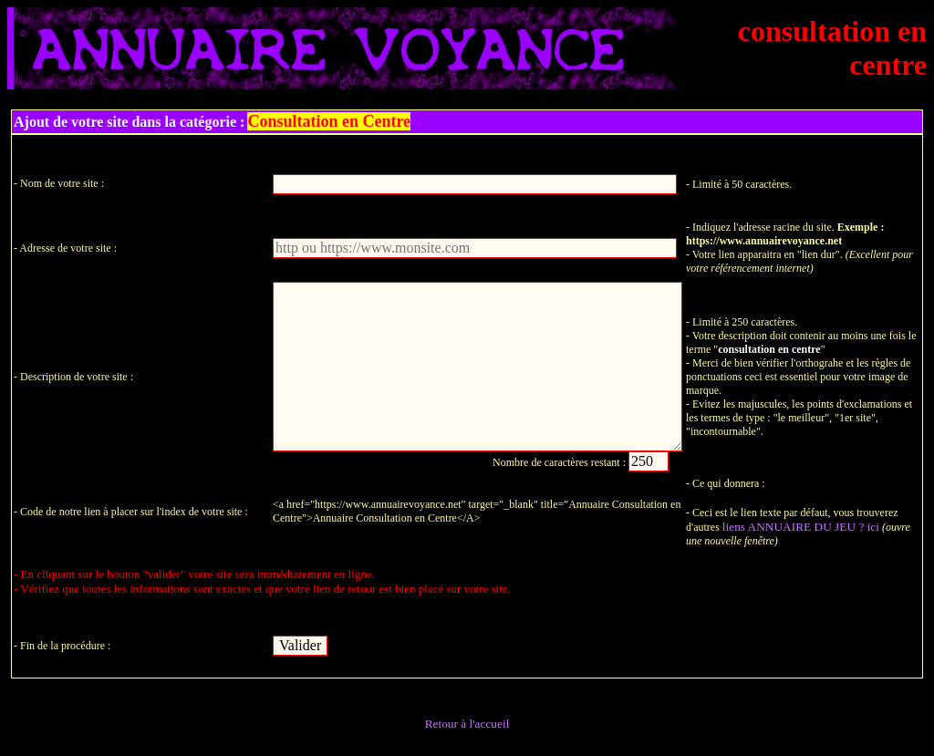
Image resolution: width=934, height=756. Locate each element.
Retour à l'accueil (467, 723)
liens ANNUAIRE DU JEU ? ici (800, 526)
